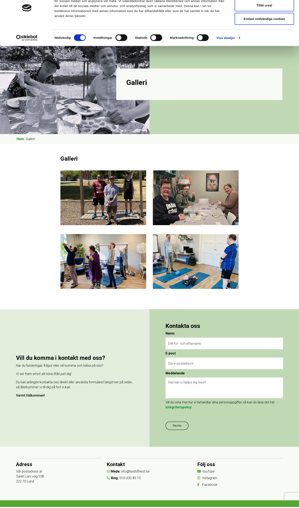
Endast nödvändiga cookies (264, 38)
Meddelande (175, 373)
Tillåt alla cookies (264, 11)
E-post (171, 353)
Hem (20, 139)
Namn (170, 334)
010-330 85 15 (130, 479)
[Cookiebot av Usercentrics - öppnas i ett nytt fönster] (27, 57)
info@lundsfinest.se (135, 472)
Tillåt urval (264, 24)
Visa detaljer (225, 57)
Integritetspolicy (179, 407)
